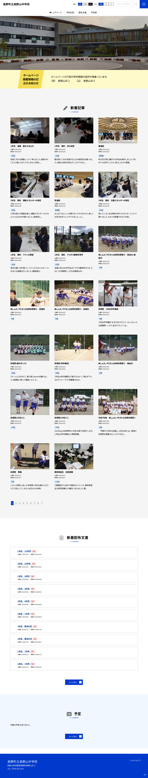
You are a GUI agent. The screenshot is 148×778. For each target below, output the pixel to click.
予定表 (94, 12)
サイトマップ (136, 760)
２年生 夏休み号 (24, 638)
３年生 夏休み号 (24, 626)
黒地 (90, 4)
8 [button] (38, 503)
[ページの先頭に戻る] (145, 775)
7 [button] (34, 503)
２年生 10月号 (24, 563)
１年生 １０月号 (24, 551)
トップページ (56, 12)
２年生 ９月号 (23, 601)
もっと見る (73, 682)
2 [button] (15, 503)
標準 (101, 4)
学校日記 (70, 12)
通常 (80, 4)
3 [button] (19, 503)
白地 (85, 4)
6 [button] (30, 503)
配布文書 (82, 12)
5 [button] (27, 503)
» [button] (41, 503)
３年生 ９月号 (23, 588)
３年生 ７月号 (23, 613)
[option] (74, 43)
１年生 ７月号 (23, 651)
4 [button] (23, 503)
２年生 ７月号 (23, 663)
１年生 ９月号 (23, 576)
